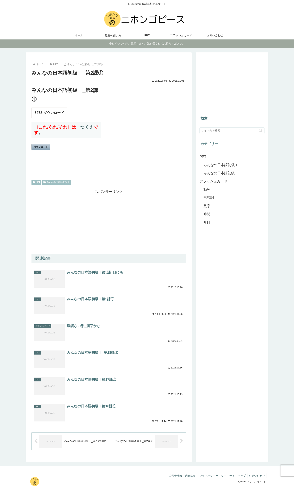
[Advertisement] (108, 222)
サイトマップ (236, 476)
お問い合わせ (256, 476)
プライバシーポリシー (210, 476)
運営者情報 (171, 476)
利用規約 (187, 476)
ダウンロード (41, 147)
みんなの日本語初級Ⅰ (56, 182)
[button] (260, 130)
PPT (36, 182)
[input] (232, 130)
